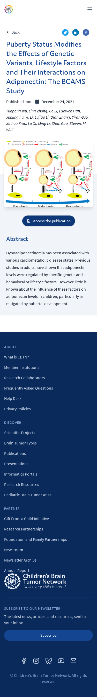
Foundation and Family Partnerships (35, 539)
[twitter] (66, 33)
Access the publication (49, 220)
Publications (15, 453)
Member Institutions (21, 367)
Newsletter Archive (20, 560)
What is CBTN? (16, 357)
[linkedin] (76, 33)
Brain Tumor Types (20, 442)
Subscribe (48, 635)
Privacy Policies (17, 408)
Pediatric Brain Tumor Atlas (27, 494)
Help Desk (12, 398)
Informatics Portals (20, 474)
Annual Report (16, 570)
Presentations (16, 463)
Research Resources (21, 484)
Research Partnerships (23, 528)
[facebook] (87, 33)
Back (13, 32)
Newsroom (13, 549)
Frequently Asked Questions (28, 388)
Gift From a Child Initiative (26, 518)
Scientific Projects (19, 432)
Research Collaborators (24, 377)
